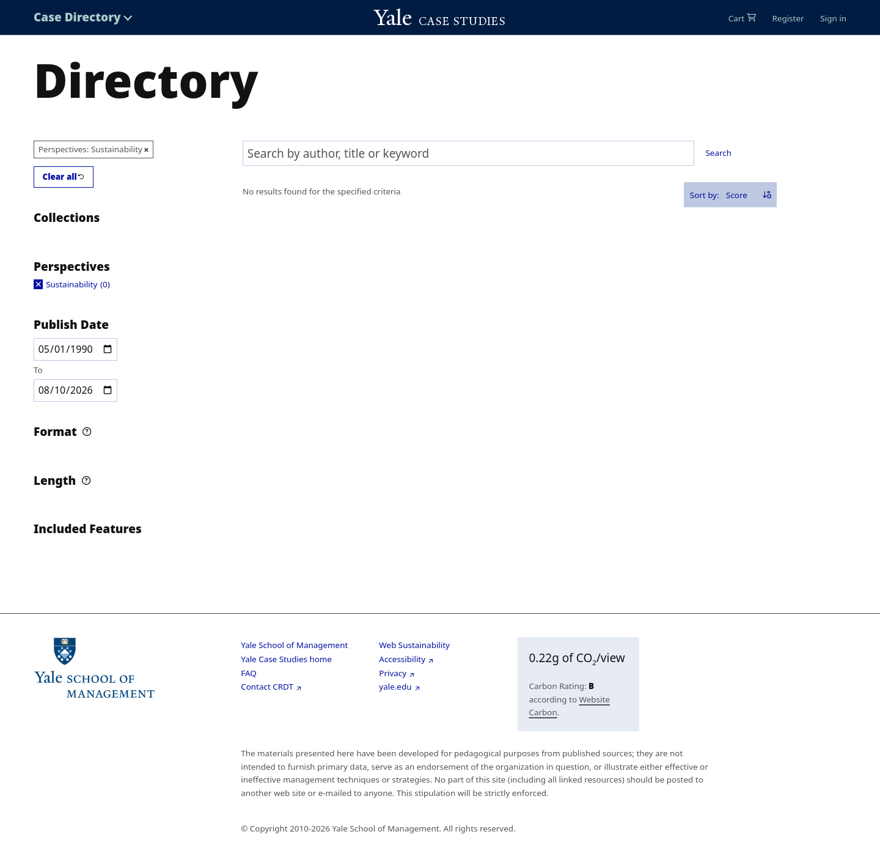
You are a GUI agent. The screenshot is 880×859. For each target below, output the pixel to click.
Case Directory (77, 17)
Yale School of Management (294, 645)
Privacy (392, 673)
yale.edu (395, 686)
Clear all (59, 176)
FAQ (249, 673)
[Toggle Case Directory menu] (83, 17)
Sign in (833, 18)
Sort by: (704, 194)
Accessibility (402, 659)
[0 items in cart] (742, 18)
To (38, 369)
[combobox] (468, 153)
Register (788, 18)
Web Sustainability (414, 645)
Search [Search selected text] (719, 152)
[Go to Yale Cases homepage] (440, 17)
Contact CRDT (267, 686)
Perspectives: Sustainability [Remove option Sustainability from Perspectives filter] (90, 148)
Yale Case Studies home (286, 659)
